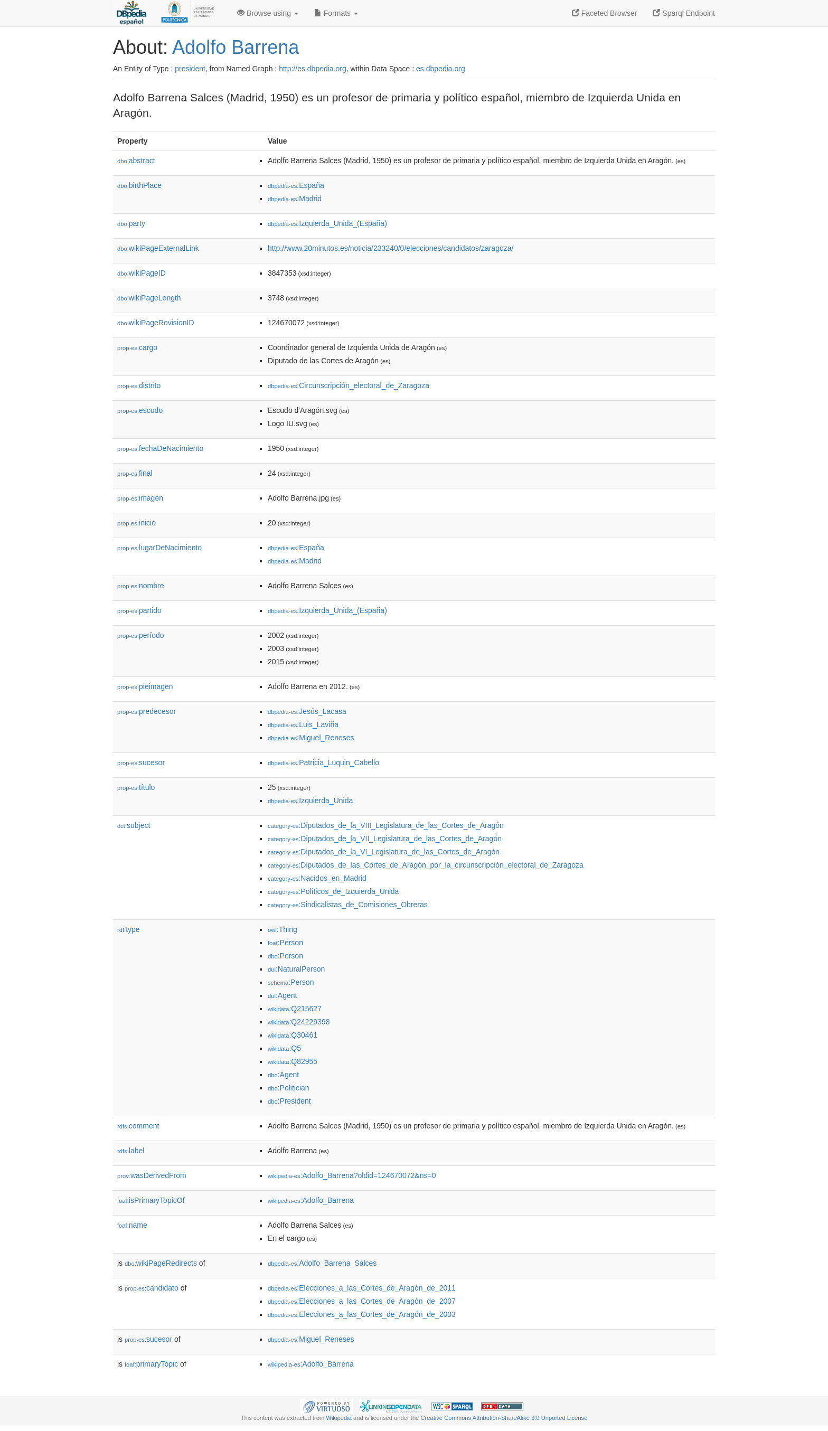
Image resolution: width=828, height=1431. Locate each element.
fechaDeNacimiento (160, 448)
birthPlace (139, 185)
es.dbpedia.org (440, 68)
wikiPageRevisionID (155, 322)
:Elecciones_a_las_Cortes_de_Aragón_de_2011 (362, 1288)
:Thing (282, 929)
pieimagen (145, 686)
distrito (139, 385)
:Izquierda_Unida (310, 800)
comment (138, 1126)
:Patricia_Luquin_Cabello (323, 762)
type (128, 929)
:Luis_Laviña (303, 724)
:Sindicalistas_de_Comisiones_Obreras (348, 904)
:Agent (282, 995)
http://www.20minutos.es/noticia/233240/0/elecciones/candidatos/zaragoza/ (390, 248)
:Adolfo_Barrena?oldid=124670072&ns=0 (352, 1175)
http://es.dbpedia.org (312, 68)
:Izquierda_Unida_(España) (327, 223)
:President (289, 1101)
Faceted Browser (604, 13)
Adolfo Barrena (235, 47)
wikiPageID (141, 273)
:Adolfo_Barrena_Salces (322, 1263)
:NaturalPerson (296, 969)
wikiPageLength (149, 298)
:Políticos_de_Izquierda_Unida (333, 891)
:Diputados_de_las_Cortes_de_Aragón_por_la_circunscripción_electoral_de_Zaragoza (426, 865)
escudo (140, 410)
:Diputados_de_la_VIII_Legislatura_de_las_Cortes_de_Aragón (386, 825)
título (136, 787)
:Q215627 (295, 1008)
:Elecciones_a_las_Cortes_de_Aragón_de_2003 (362, 1314)
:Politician (288, 1088)
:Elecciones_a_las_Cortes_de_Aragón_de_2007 (362, 1301)
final (135, 473)
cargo (137, 347)
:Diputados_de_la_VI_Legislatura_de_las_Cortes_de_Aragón (384, 852)
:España (296, 185)
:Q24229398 (299, 1022)
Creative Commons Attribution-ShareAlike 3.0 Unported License (503, 1418)
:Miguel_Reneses (311, 737)
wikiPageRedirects (161, 1263)
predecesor (146, 711)
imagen (140, 498)
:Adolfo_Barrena (311, 1200)
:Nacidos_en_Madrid (317, 878)
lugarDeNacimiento (159, 547)
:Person (285, 942)
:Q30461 (292, 1035)
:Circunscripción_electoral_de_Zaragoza (348, 385)
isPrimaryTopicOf (151, 1200)
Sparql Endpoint (684, 13)
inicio (136, 523)
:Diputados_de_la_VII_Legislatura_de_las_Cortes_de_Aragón (385, 838)
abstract (136, 160)
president (190, 68)
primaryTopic (151, 1364)
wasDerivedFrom (151, 1175)
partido (139, 610)
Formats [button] (336, 13)
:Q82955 (292, 1061)
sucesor (141, 762)
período (140, 635)
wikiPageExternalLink (158, 248)
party (131, 223)
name (132, 1225)
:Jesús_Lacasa (307, 711)
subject (133, 825)
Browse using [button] (267, 13)
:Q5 (284, 1048)
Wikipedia (339, 1418)
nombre (140, 585)
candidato (151, 1288)
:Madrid (295, 198)
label (130, 1150)
